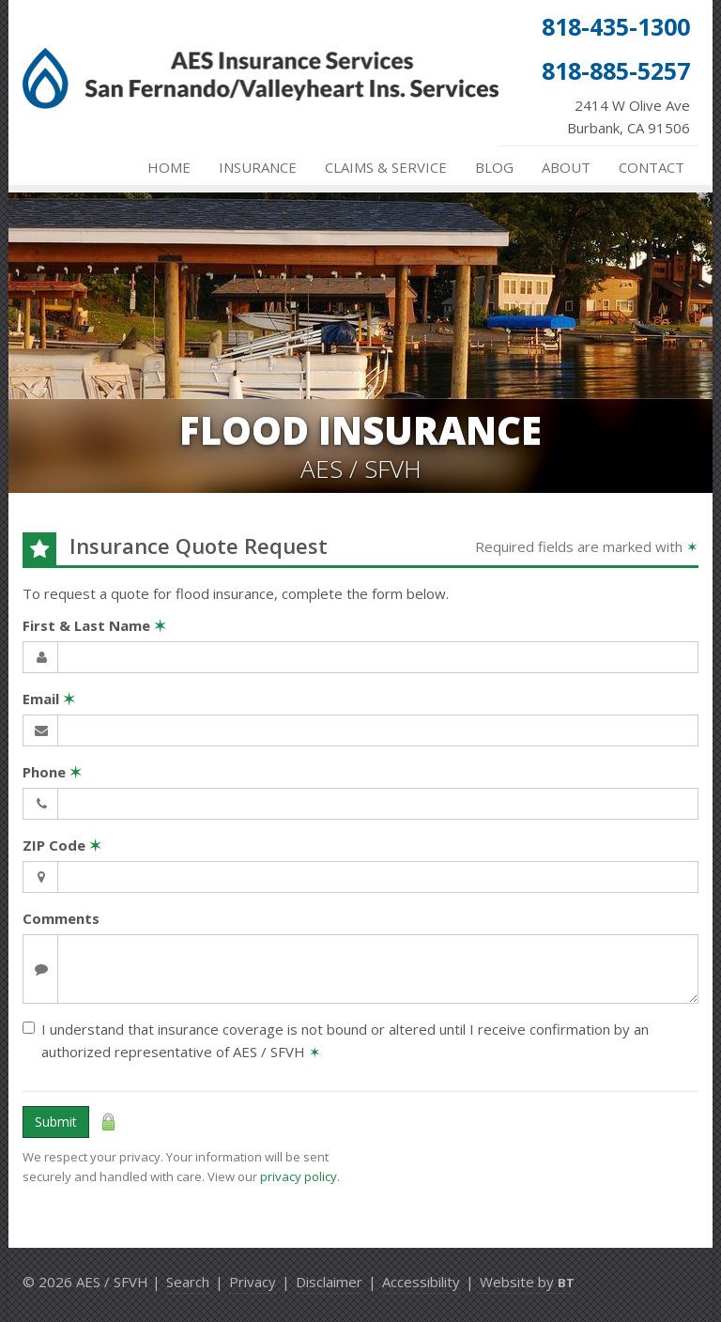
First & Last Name (94, 625)
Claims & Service (386, 167)
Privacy (252, 1281)
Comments (61, 918)
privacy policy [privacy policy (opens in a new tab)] (298, 1176)
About (566, 167)
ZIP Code (62, 845)
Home (169, 167)
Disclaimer (329, 1281)
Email (49, 698)
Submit (56, 1121)
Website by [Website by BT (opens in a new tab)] (527, 1281)
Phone (52, 771)
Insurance (258, 167)
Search (187, 1281)
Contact (651, 167)
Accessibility (421, 1281)
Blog (494, 167)
